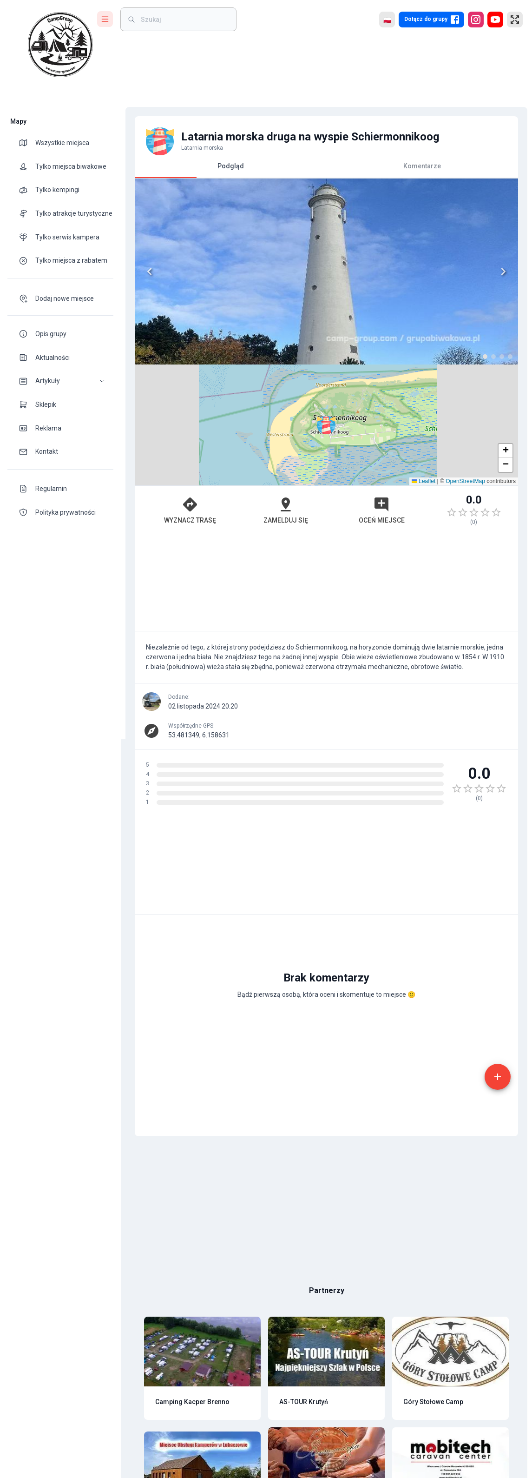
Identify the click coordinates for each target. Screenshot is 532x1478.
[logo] (60, 44)
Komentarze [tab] (417, 166)
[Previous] (145, 271)
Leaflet (419, 360)
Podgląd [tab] (226, 170)
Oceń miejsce (377, 389)
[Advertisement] (321, 462)
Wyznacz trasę (185, 389)
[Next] (307, 271)
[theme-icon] (27, 142)
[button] (60, 381)
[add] (493, 927)
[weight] (184, 19)
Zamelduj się (281, 389)
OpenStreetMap (460, 360)
